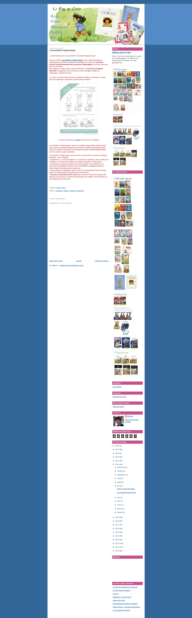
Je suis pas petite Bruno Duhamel (125, 587)
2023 (117, 453)
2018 (117, 521)
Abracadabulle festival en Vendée (125, 604)
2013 (117, 540)
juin (118, 486)
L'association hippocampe (126, 492)
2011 (117, 547)
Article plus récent (56, 261)
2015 (117, 532)
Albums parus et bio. (121, 52)
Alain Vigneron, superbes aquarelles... (127, 607)
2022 (117, 457)
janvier (120, 512)
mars (119, 505)
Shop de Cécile (118, 407)
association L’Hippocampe (72, 60)
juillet (119, 482)
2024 (117, 449)
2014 (117, 536)
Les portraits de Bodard (121, 610)
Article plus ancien (102, 261)
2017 (117, 525)
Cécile (130, 416)
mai (118, 497)
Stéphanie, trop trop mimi (122, 597)
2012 (117, 543)
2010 (117, 551)
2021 (117, 461)
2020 (117, 464)
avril (119, 501)
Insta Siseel (117, 387)
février (119, 509)
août (119, 478)
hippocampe (80, 190)
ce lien (77, 140)
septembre (121, 475)
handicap (72, 190)
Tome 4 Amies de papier (126, 489)
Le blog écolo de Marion (122, 590)
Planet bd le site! (119, 600)
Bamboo (66, 190)
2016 (117, 528)
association (59, 190)
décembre (121, 467)
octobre (120, 471)
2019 (117, 517)
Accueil (78, 261)
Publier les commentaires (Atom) (72, 265)
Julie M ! (116, 594)
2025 (117, 446)
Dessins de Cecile (119, 397)
